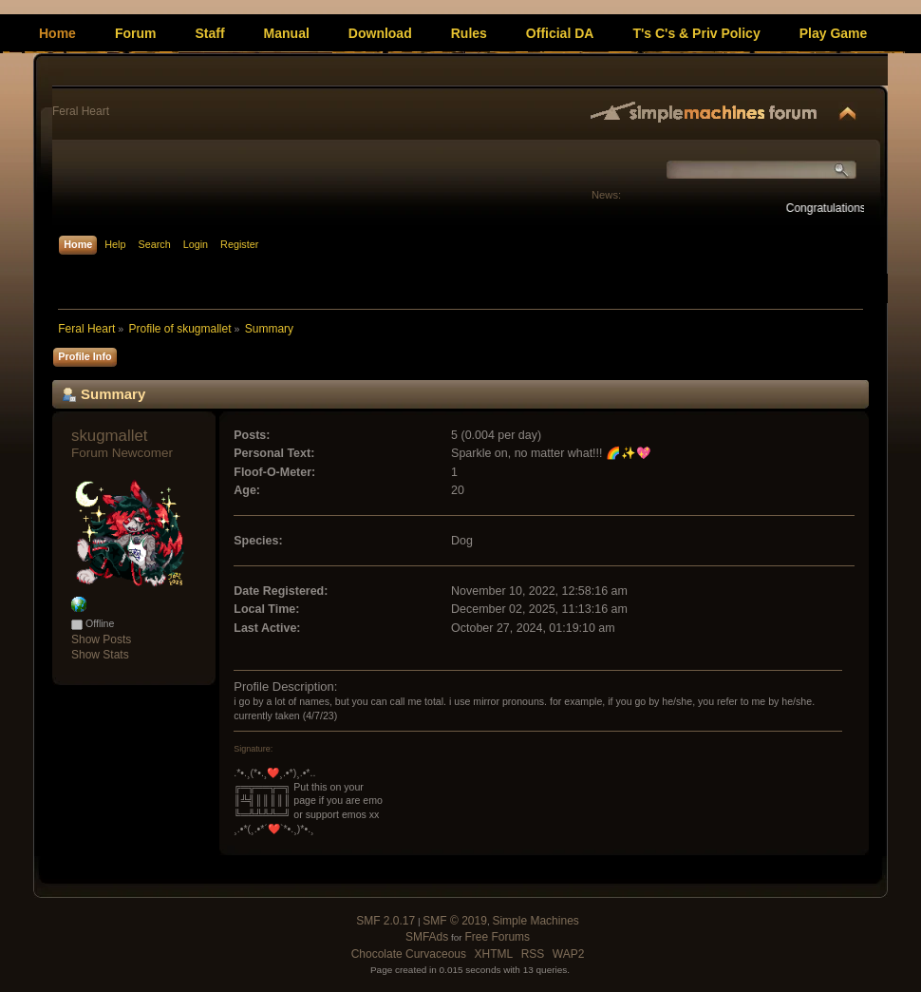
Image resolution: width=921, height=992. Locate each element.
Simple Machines (535, 920)
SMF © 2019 (455, 920)
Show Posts (101, 639)
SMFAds (426, 937)
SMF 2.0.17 (385, 920)
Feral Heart (80, 111)
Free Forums (497, 937)
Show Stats (100, 654)
